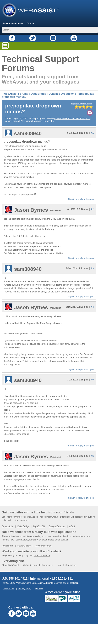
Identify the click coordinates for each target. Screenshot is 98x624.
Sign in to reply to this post (81, 199)
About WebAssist (10, 565)
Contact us (70, 565)
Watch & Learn (30, 565)
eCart (72, 526)
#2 (92, 209)
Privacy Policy (24, 588)
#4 (92, 306)
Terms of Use (8, 588)
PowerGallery (24, 545)
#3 (92, 268)
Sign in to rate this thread (81, 103)
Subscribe (49, 121)
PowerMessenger (43, 545)
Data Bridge (38, 93)
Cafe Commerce (42, 555)
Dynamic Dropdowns (62, 93)
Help (59, 565)
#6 (92, 455)
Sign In (30, 23)
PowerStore (7, 545)
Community (47, 565)
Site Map (39, 588)
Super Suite (7, 526)
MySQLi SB (39, 526)
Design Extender (57, 526)
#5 (92, 379)
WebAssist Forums (15, 93)
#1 (92, 132)
